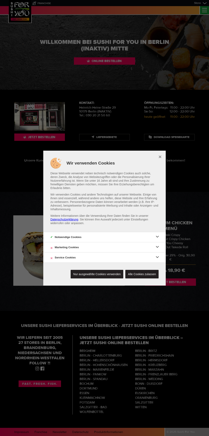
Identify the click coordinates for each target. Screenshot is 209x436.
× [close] (159, 156)
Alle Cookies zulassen (142, 274)
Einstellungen (139, 219)
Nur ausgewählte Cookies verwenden (97, 274)
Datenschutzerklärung (64, 219)
